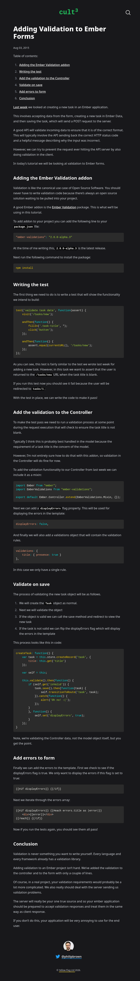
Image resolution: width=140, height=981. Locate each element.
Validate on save (30, 85)
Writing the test (30, 72)
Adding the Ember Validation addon (44, 65)
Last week (20, 107)
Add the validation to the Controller (44, 78)
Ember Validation (64, 207)
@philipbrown (72, 956)
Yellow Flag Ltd (67, 970)
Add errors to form (32, 92)
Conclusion (27, 98)
